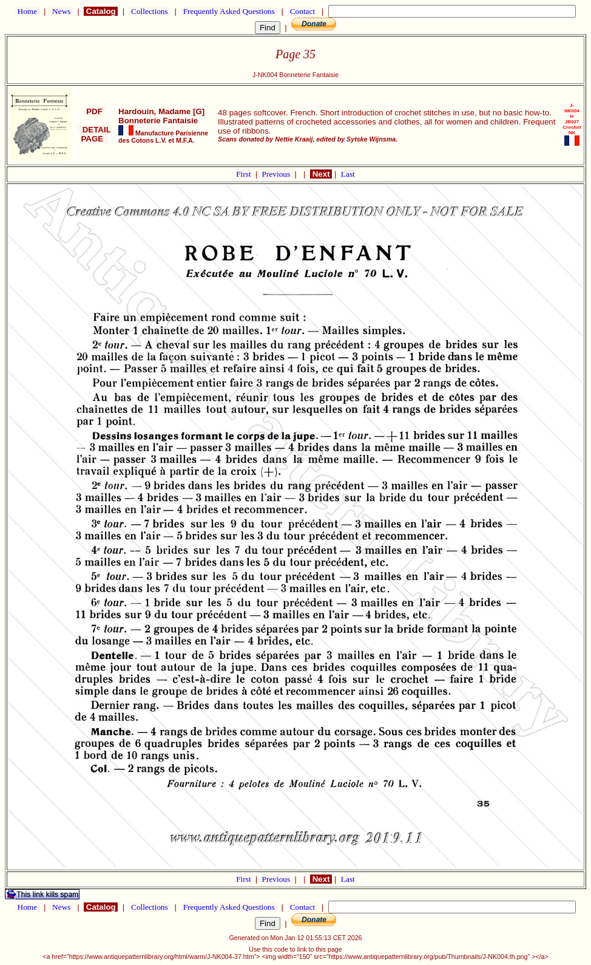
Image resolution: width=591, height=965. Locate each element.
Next (321, 174)
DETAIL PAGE (94, 134)
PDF (94, 111)
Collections (149, 11)
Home (27, 11)
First (244, 174)
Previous (277, 174)
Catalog (101, 11)
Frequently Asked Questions (229, 11)
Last (348, 174)
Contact (302, 11)
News (61, 11)
